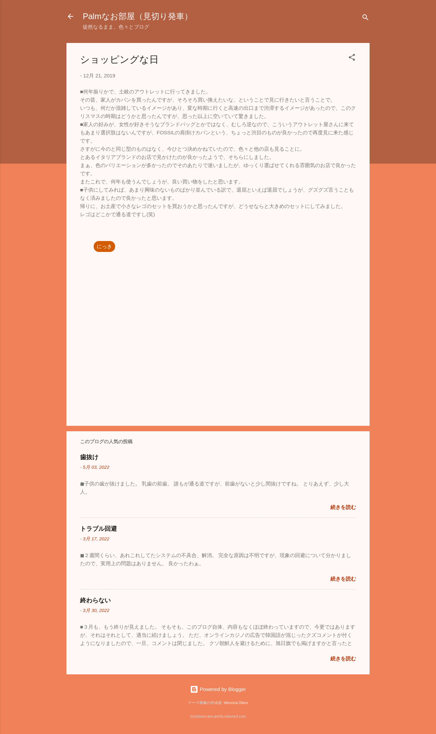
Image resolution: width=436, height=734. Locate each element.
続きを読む (343, 507)
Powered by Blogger (218, 689)
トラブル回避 (98, 528)
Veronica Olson (236, 703)
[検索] (365, 18)
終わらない (95, 600)
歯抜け (89, 457)
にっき (104, 246)
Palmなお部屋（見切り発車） (137, 16)
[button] (352, 58)
